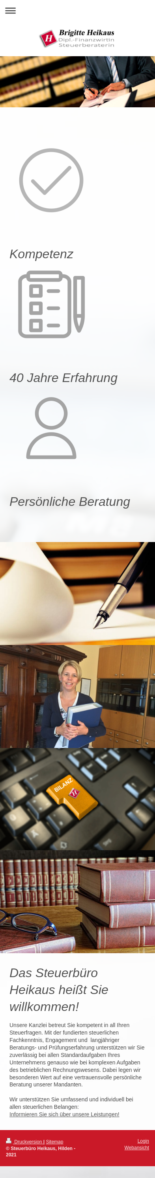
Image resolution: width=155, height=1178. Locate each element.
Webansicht (137, 1147)
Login (143, 1141)
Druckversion (24, 1142)
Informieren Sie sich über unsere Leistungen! (64, 1114)
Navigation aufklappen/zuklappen (77, 10)
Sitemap (54, 1142)
